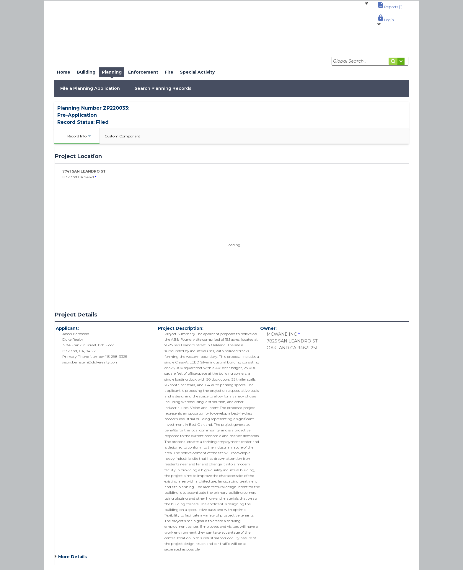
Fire (169, 72)
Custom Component (122, 136)
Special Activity (197, 72)
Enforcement (143, 72)
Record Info (79, 136)
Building (86, 72)
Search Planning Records (163, 88)
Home (63, 72)
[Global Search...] (370, 61)
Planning (112, 72)
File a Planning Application (90, 88)
